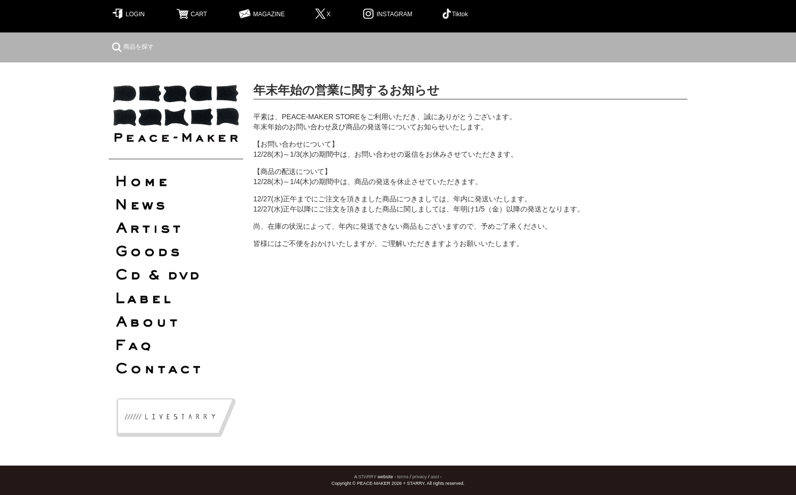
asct (434, 476)
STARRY (367, 476)
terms (403, 476)
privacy (419, 476)
